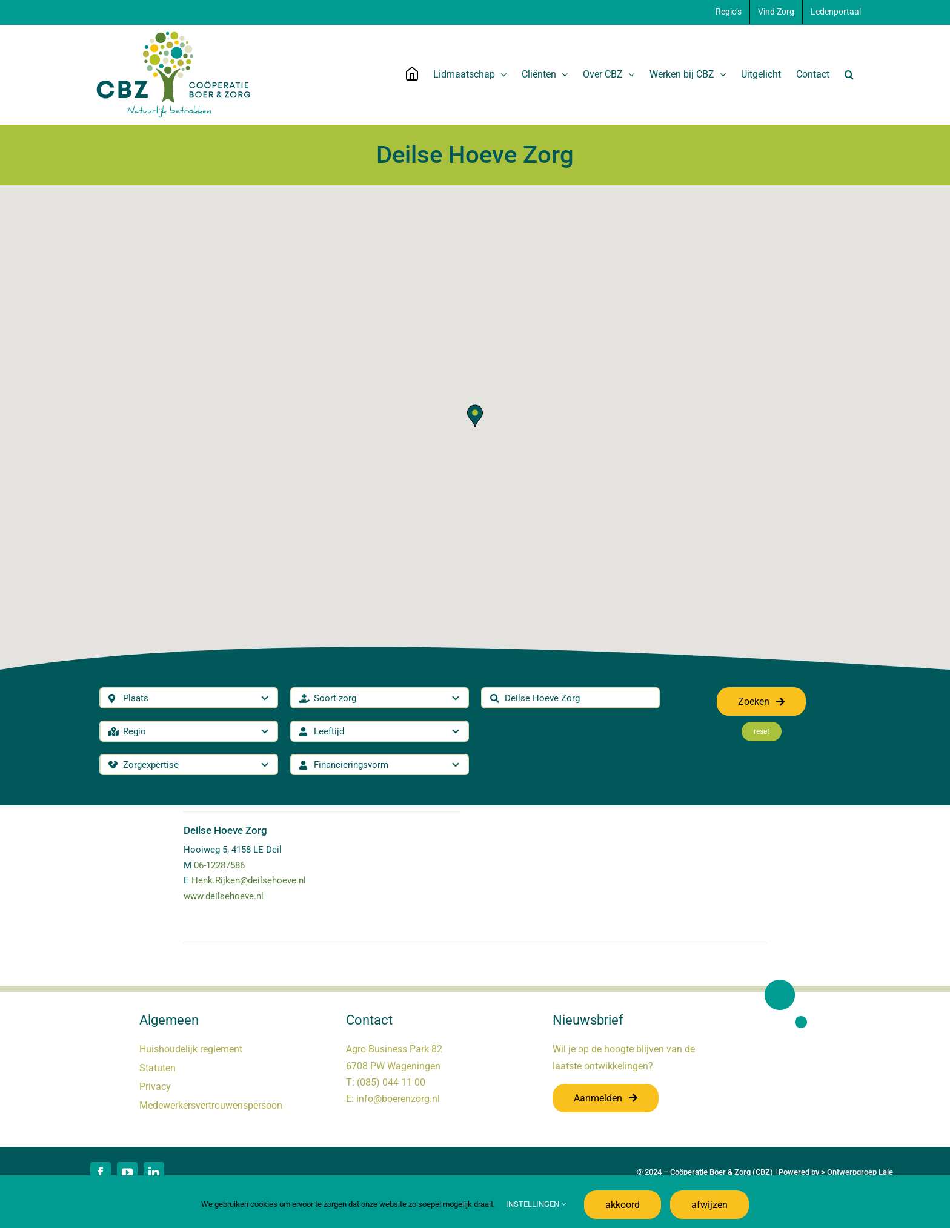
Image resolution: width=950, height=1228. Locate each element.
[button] (849, 74)
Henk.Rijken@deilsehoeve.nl (248, 880)
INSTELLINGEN (536, 1204)
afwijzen (709, 1204)
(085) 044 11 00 (391, 1082)
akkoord (622, 1204)
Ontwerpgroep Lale (860, 1172)
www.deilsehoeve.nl (224, 896)
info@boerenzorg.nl (398, 1098)
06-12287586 (219, 865)
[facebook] (100, 1172)
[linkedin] (154, 1172)
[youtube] (127, 1172)
